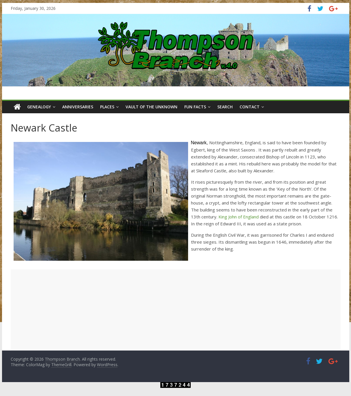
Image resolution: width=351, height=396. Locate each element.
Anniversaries (77, 107)
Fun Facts (195, 107)
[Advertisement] (176, 310)
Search (225, 107)
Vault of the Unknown (151, 107)
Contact (250, 107)
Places (107, 107)
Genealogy (39, 107)
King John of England (238, 217)
